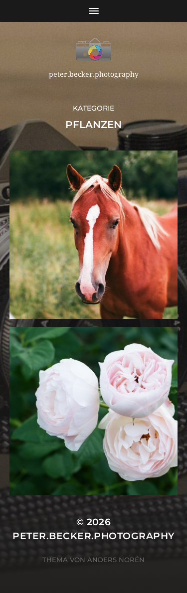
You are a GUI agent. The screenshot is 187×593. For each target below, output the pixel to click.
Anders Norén (116, 560)
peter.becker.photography (93, 536)
